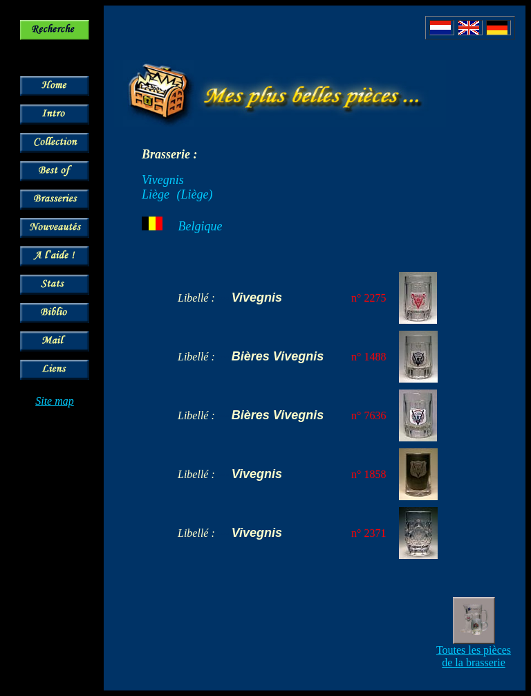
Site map (54, 401)
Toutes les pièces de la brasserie (473, 656)
